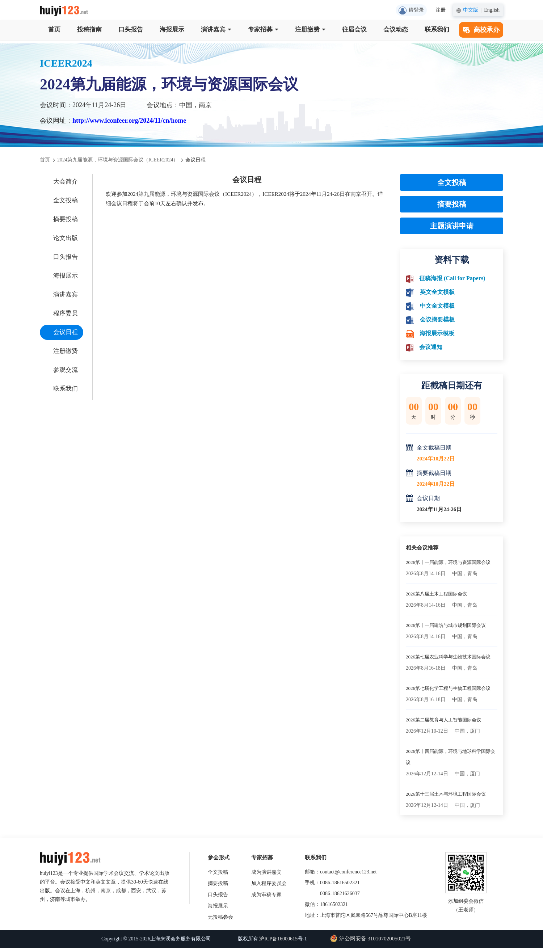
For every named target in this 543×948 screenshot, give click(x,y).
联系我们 (437, 29)
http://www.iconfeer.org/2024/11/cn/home (129, 120)
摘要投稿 (65, 219)
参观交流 (65, 369)
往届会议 (354, 29)
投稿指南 (89, 29)
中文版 (470, 10)
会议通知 (430, 347)
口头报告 (130, 29)
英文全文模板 (437, 292)
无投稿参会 (220, 917)
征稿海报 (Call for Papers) (452, 278)
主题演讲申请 (451, 226)
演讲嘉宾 (216, 29)
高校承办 (481, 29)
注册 (440, 10)
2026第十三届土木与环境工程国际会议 (446, 794)
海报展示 (172, 29)
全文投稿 (65, 200)
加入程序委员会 (269, 883)
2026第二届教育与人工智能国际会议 (443, 719)
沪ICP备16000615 (278, 938)
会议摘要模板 (437, 319)
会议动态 (395, 29)
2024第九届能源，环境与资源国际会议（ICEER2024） (117, 160)
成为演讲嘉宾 (266, 872)
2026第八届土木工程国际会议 (436, 594)
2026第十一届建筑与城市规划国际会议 (446, 625)
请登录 (411, 10)
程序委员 (65, 313)
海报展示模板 (437, 333)
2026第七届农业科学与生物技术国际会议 (448, 657)
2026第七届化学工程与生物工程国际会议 (448, 688)
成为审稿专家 (266, 894)
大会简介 (65, 181)
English (492, 10)
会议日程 (65, 332)
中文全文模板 (437, 306)
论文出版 (65, 238)
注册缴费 (310, 29)
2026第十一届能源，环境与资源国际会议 (448, 562)
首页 (54, 29)
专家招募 (263, 29)
